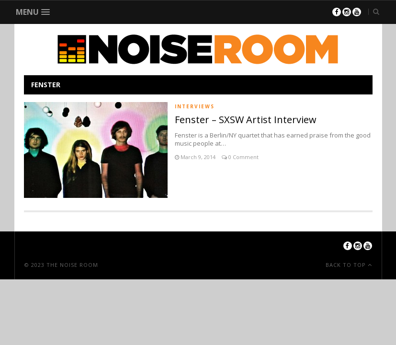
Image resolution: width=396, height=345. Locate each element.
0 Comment (243, 157)
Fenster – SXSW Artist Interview (246, 119)
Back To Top (347, 264)
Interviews (195, 106)
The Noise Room (72, 264)
